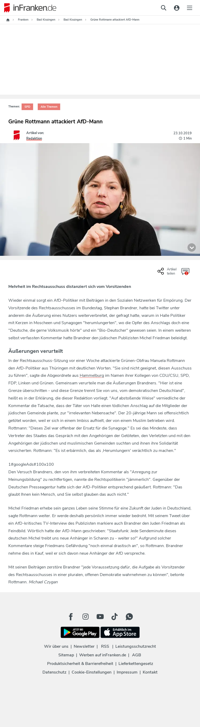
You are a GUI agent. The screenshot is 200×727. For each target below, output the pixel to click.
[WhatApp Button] (129, 616)
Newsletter (84, 646)
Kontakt (150, 672)
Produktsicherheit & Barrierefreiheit (80, 664)
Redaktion (34, 138)
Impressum (127, 672)
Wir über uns (56, 646)
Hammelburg (92, 375)
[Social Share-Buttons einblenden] (167, 273)
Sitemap (66, 655)
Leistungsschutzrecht (135, 646)
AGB (136, 655)
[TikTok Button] (114, 616)
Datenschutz (54, 672)
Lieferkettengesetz (135, 664)
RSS (105, 646)
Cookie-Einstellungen (91, 672)
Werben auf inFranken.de (102, 655)
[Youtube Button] (100, 616)
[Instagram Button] (85, 616)
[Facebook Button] (71, 616)
